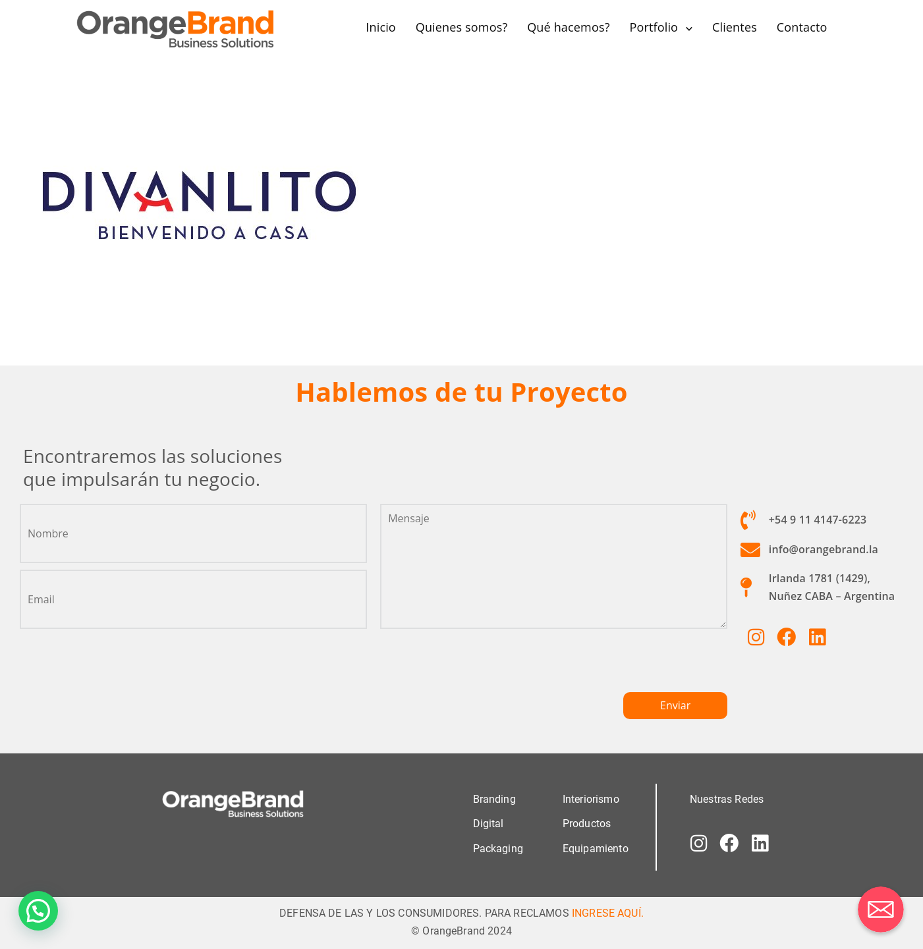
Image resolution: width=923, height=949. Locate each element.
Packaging (498, 848)
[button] (38, 911)
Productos (587, 823)
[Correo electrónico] (881, 909)
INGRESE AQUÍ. (608, 912)
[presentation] (480, 665)
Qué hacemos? (568, 27)
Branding (494, 799)
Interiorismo (591, 799)
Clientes (734, 27)
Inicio (381, 27)
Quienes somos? (462, 27)
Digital (488, 823)
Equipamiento (596, 848)
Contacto (802, 27)
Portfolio (653, 27)
